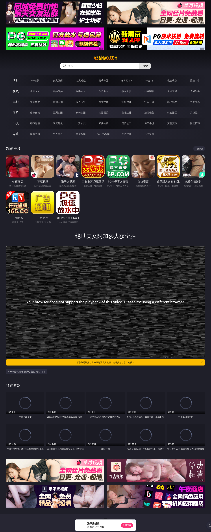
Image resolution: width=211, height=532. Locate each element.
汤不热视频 (103, 134)
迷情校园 (126, 123)
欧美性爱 (103, 102)
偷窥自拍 (35, 112)
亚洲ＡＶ (35, 91)
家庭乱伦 (58, 123)
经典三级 (149, 102)
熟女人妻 (126, 91)
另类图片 (195, 112)
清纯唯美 (149, 112)
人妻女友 (81, 123)
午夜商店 (58, 134)
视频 (16, 91)
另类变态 (195, 102)
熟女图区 (172, 112)
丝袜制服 (149, 91)
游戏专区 (103, 80)
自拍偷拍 (58, 91)
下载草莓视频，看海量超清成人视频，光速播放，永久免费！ (140, 362)
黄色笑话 (172, 123)
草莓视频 (81, 134)
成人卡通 (81, 102)
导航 (16, 134)
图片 (16, 112)
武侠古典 (103, 123)
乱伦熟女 (172, 102)
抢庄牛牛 (195, 80)
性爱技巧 (195, 123)
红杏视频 (126, 134)
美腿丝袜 (126, 112)
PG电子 (35, 80)
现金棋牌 (172, 80)
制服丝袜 (126, 102)
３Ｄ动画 (103, 91)
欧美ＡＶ (81, 91)
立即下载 (127, 525)
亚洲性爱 (35, 102)
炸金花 (149, 80)
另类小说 (149, 123)
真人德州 (58, 80)
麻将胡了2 (126, 80)
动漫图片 (103, 112)
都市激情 (35, 123)
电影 (16, 102)
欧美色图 (81, 112)
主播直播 (172, 91)
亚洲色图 (58, 112)
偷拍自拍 (58, 102)
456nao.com (105, 58)
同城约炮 (35, 134)
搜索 (145, 66)
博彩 (16, 80)
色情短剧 (149, 134)
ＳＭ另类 (195, 91)
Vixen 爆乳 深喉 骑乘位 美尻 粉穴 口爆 (26, 371)
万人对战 (81, 80)
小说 (16, 123)
